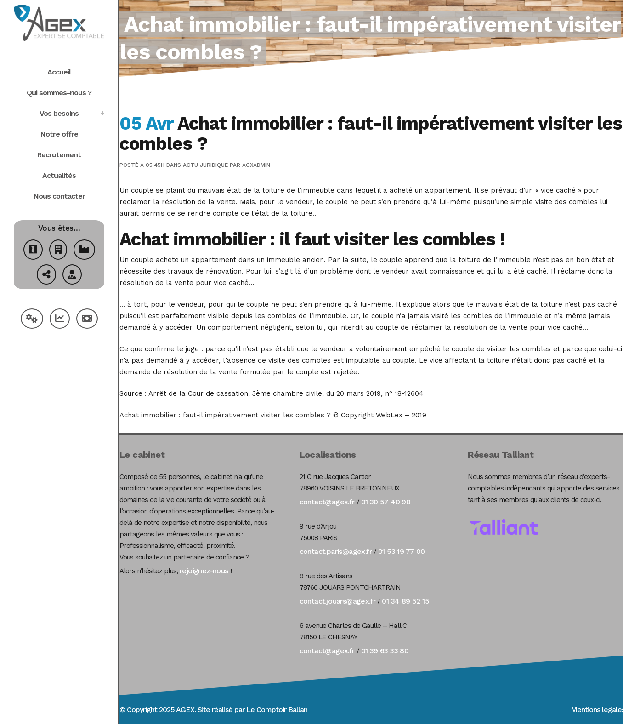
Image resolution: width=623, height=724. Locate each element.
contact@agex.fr (327, 501)
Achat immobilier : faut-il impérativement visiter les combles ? (225, 415)
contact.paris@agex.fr (336, 551)
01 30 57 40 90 (386, 501)
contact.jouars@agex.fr (338, 601)
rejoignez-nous (204, 570)
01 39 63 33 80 (385, 650)
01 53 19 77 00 (401, 551)
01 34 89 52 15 (405, 601)
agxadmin (256, 165)
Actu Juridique (205, 165)
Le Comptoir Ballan (276, 709)
